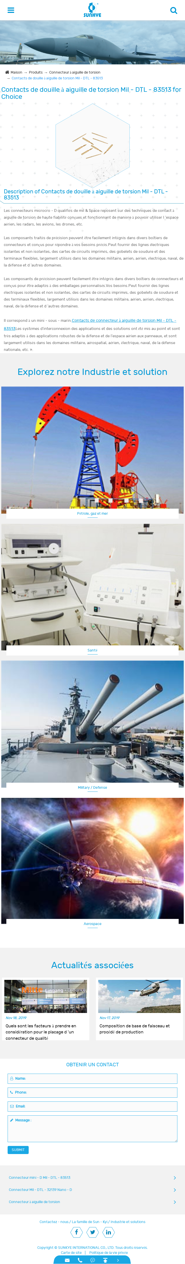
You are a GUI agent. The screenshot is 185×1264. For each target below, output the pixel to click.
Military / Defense (92, 787)
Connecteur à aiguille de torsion (74, 72)
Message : (20, 1120)
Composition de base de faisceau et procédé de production (134, 1029)
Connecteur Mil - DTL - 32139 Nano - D (40, 1190)
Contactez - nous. (54, 1222)
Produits (36, 72)
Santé (92, 650)
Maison (16, 72)
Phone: (18, 1092)
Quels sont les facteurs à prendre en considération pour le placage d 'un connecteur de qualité (41, 1029)
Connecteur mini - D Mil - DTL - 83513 (39, 1178)
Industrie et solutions (128, 1222)
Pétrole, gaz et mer (92, 513)
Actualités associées (92, 965)
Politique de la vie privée (108, 1253)
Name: (18, 1078)
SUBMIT (18, 1150)
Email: (17, 1106)
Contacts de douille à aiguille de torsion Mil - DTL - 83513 (57, 78)
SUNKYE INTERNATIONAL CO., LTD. (86, 1248)
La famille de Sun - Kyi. (90, 1222)
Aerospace (93, 924)
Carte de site (71, 1253)
